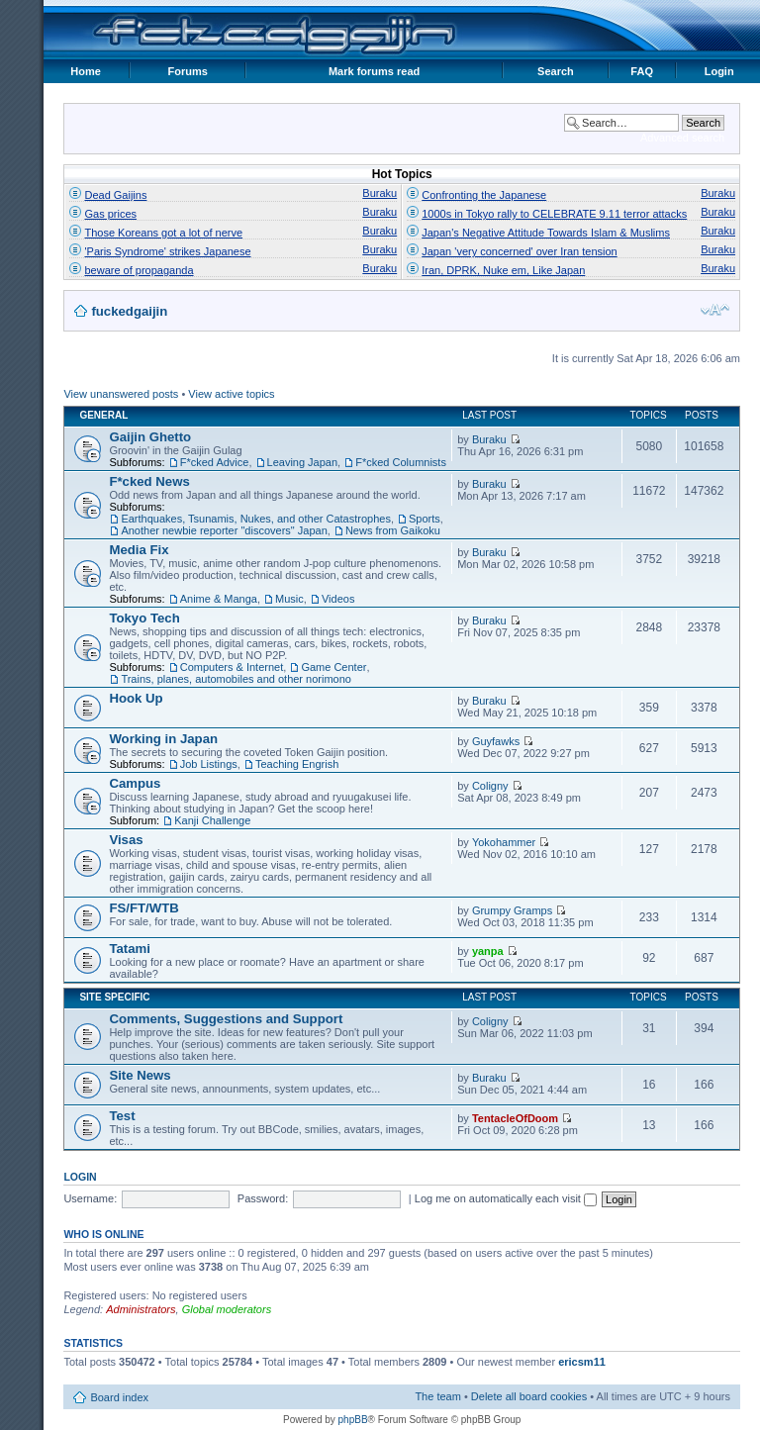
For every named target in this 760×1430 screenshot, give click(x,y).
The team (437, 1396)
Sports (424, 518)
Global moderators (227, 1309)
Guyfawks (496, 741)
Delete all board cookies (529, 1396)
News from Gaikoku (392, 530)
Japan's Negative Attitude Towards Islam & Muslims (546, 232)
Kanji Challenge (212, 820)
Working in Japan (163, 738)
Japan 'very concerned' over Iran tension (519, 251)
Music (289, 599)
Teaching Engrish (296, 764)
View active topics (231, 394)
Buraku (379, 193)
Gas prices (110, 214)
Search (555, 71)
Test (122, 1115)
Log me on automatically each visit (506, 1198)
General (103, 415)
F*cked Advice (214, 462)
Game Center (333, 667)
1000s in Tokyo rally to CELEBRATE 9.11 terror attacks (554, 214)
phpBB (353, 1419)
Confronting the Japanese (484, 195)
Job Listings (209, 764)
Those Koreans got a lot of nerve (163, 232)
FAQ (641, 71)
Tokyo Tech (144, 618)
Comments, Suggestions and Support (225, 1018)
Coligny (490, 786)
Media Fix (138, 549)
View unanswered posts (120, 394)
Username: (90, 1198)
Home (85, 71)
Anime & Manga (218, 599)
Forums (188, 71)
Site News (139, 1075)
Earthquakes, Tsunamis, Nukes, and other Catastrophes (256, 518)
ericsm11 (582, 1362)
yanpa (488, 951)
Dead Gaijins (115, 195)
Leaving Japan (302, 462)
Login (719, 71)
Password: (263, 1198)
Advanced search (682, 137)
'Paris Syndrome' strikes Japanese (167, 251)
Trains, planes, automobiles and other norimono (236, 679)
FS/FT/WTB (143, 908)
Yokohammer (503, 842)
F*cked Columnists (400, 462)
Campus (134, 783)
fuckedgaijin (129, 311)
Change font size (715, 310)
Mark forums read (374, 71)
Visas (125, 839)
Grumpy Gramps (512, 910)
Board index (119, 1397)
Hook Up (135, 698)
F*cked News (149, 481)
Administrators (140, 1309)
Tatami (129, 948)
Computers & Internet (232, 667)
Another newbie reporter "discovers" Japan (224, 530)
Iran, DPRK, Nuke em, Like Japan (503, 270)
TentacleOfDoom (515, 1118)
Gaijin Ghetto (150, 436)
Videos (338, 599)
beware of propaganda (138, 270)
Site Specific (114, 997)
